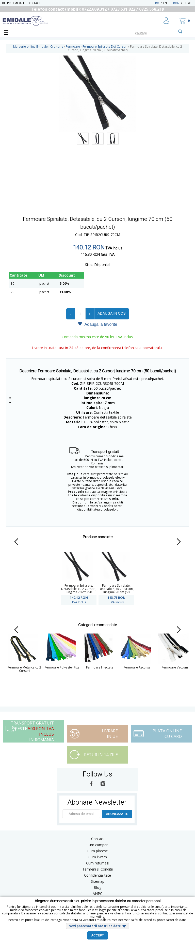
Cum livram (97, 857)
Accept (97, 935)
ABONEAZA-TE (117, 814)
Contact (34, 3)
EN (167, 3)
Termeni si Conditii (97, 869)
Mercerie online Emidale (30, 46)
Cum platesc (97, 850)
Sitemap (97, 881)
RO (157, 3)
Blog (97, 887)
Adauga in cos (111, 313)
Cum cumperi (97, 844)
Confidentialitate (97, 875)
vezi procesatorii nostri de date (95, 926)
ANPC (97, 893)
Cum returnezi (97, 863)
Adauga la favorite (97, 324)
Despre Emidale (13, 3)
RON (176, 3)
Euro (187, 3)
